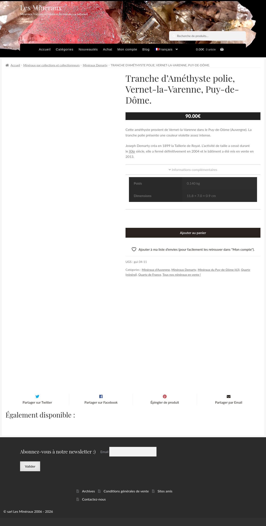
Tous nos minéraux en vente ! (181, 274)
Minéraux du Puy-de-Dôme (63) (219, 269)
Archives (88, 499)
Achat (107, 49)
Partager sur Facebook (101, 411)
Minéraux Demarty (95, 65)
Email (104, 460)
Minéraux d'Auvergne (156, 269)
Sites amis (165, 499)
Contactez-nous (94, 507)
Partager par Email (228, 411)
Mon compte (127, 49)
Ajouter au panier (193, 233)
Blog (146, 49)
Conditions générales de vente (126, 499)
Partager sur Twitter (37, 411)
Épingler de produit (165, 411)
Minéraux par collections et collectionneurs (51, 65)
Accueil (45, 49)
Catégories (64, 49)
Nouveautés (88, 49)
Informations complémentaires (193, 169)
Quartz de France (149, 274)
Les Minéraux (41, 7)
